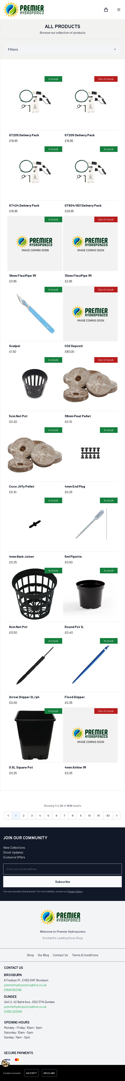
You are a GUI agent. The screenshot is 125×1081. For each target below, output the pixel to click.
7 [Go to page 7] (64, 815)
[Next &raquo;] (117, 815)
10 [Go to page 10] (89, 815)
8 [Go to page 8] (72, 815)
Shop (30, 955)
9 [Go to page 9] (80, 815)
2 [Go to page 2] (23, 815)
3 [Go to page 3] (32, 815)
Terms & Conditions (85, 955)
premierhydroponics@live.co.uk (25, 985)
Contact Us (60, 955)
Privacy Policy (75, 891)
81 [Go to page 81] (98, 815)
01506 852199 (12, 990)
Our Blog (43, 955)
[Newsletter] (62, 869)
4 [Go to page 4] (40, 815)
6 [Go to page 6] (56, 815)
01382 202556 (13, 1011)
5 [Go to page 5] (48, 815)
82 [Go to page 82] (108, 815)
